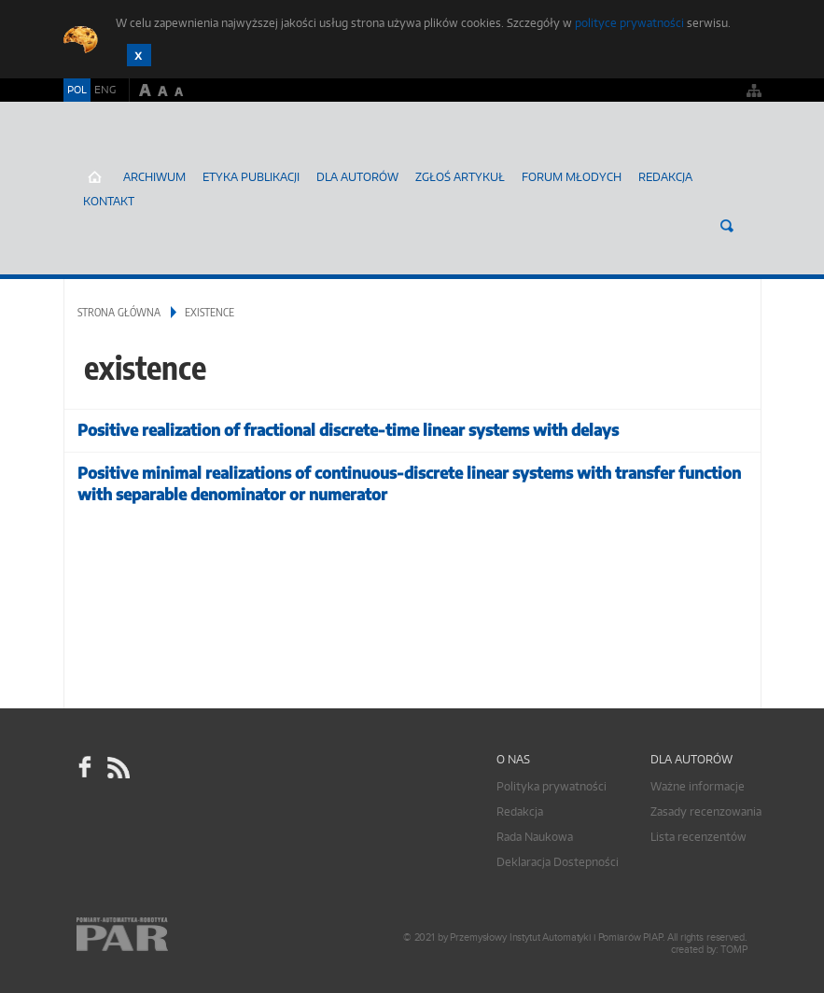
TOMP (733, 950)
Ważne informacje (697, 786)
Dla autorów (357, 177)
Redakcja (665, 177)
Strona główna (119, 312)
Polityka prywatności (551, 786)
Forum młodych (571, 177)
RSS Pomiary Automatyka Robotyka (117, 767)
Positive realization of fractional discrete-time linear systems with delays (348, 430)
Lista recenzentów (698, 837)
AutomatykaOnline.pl (174, 154)
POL (77, 89)
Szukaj (727, 226)
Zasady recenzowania (705, 811)
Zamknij (139, 55)
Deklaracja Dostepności (557, 862)
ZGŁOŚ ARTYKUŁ (460, 177)
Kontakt (108, 201)
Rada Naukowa (534, 837)
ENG (105, 89)
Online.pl (175, 934)
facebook (85, 767)
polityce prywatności (629, 23)
